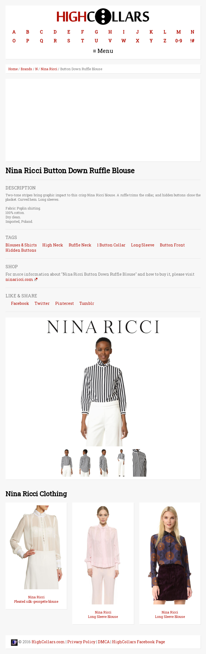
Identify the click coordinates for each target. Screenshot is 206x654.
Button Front (172, 245)
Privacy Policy (81, 641)
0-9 (178, 41)
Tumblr (86, 303)
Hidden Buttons (20, 250)
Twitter (42, 303)
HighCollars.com (48, 641)
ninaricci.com (19, 279)
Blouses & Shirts (21, 245)
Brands (26, 69)
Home (13, 69)
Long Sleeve (142, 245)
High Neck (52, 245)
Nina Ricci (49, 69)
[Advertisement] (103, 120)
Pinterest (64, 303)
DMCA (104, 641)
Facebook (20, 303)
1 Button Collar (111, 245)
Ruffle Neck (80, 245)
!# (192, 41)
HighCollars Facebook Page (138, 641)
